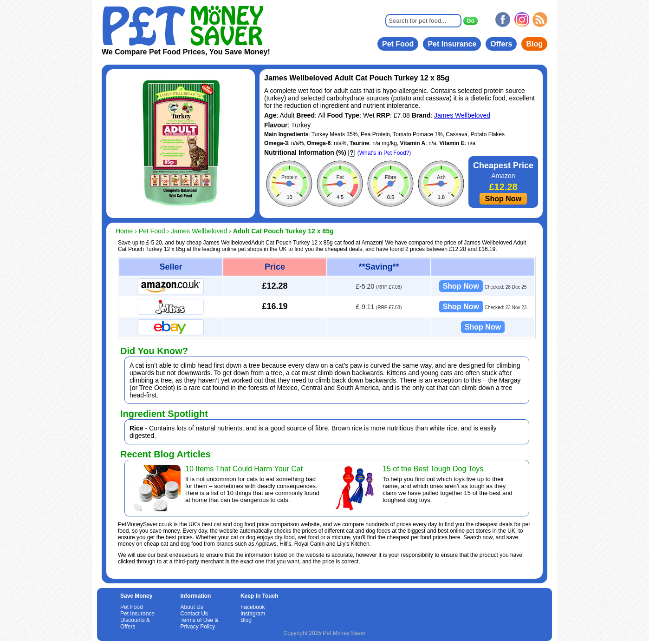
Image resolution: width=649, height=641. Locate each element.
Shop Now (503, 199)
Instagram (252, 613)
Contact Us (194, 613)
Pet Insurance (452, 44)
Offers (501, 44)
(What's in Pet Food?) (384, 153)
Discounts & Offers (135, 623)
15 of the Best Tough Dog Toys (433, 469)
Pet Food (398, 44)
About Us (191, 607)
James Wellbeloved (462, 115)
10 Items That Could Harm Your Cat (244, 469)
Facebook (252, 607)
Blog (534, 44)
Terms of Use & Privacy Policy (199, 623)
